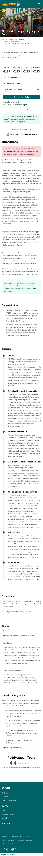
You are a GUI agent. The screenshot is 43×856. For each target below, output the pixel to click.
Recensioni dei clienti (9, 800)
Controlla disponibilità (21, 97)
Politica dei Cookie (7, 844)
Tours (4, 810)
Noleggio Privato (8, 814)
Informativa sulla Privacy (25, 840)
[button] (21, 77)
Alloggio (5, 818)
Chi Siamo (5, 793)
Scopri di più (22, 105)
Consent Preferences (8, 855)
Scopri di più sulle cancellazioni (13, 747)
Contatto (5, 797)
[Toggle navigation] (39, 4)
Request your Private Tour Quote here (16, 612)
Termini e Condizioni (8, 840)
